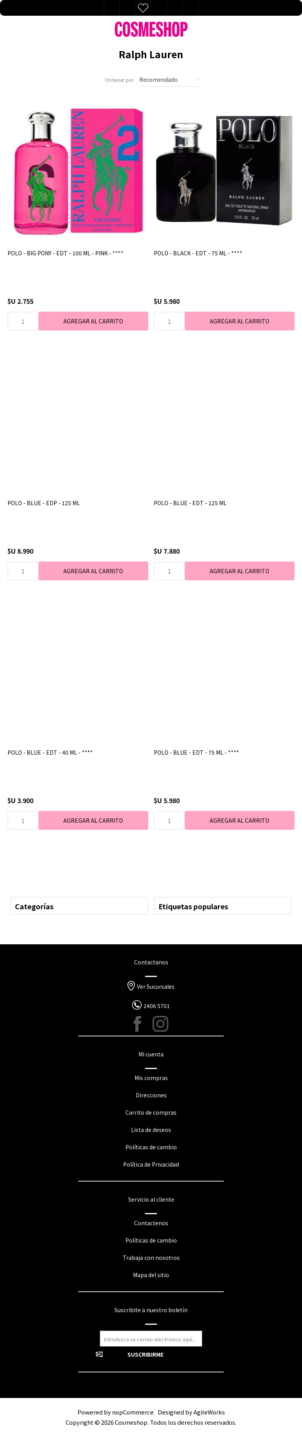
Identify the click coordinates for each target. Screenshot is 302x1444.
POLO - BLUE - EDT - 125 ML (190, 503)
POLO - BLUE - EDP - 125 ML (43, 503)
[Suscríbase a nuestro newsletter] (151, 1338)
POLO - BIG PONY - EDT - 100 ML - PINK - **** (65, 253)
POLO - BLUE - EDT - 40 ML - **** (50, 752)
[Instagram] (160, 1024)
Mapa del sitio (151, 1275)
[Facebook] (141, 1024)
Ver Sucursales (156, 986)
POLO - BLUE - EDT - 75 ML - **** (196, 752)
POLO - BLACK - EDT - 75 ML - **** (198, 253)
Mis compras (151, 1078)
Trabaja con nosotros (151, 1257)
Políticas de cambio (151, 1147)
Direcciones (151, 1095)
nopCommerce (133, 1412)
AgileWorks (209, 1412)
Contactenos (151, 1223)
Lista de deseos (143, 8)
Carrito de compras (151, 1112)
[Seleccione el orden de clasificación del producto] (170, 80)
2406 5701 (157, 1006)
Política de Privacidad (151, 1164)
